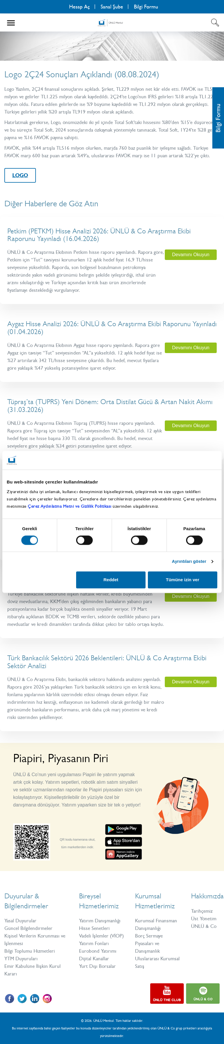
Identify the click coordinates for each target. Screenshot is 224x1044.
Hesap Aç (79, 7)
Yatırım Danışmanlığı (99, 920)
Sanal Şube (112, 7)
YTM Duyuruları (21, 958)
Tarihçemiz (202, 911)
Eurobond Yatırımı (97, 951)
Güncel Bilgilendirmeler (28, 928)
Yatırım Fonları (94, 943)
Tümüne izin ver (182, 579)
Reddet (111, 579)
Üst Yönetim (203, 918)
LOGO (20, 175)
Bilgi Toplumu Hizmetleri (29, 951)
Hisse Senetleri (94, 928)
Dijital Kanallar (94, 958)
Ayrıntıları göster (188, 561)
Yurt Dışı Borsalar (97, 966)
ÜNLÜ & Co (203, 926)
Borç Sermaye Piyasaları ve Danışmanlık (149, 943)
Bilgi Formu (146, 7)
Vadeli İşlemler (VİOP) (101, 936)
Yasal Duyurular (20, 920)
